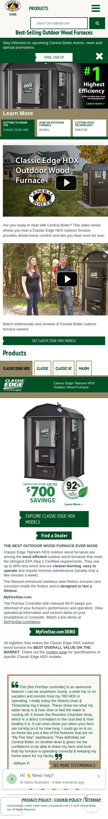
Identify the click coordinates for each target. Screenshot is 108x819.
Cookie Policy (68, 799)
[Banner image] (54, 86)
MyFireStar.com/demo (22, 622)
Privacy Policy (36, 799)
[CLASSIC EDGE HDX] (54, 456)
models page (56, 652)
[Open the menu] (96, 8)
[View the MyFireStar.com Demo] (54, 636)
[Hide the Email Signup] (99, 56)
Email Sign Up (54, 57)
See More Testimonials (74, 765)
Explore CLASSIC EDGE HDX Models (50, 519)
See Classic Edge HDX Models (54, 340)
